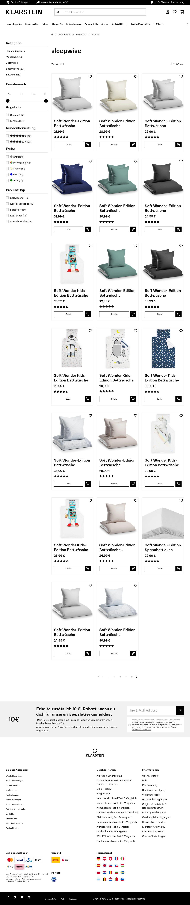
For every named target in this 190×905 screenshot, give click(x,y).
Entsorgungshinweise (154, 812)
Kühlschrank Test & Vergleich (113, 826)
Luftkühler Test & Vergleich (112, 831)
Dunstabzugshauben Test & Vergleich (117, 812)
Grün (16, 180)
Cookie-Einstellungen (154, 836)
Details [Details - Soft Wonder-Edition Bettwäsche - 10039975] (159, 229)
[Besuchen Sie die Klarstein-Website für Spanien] (98, 865)
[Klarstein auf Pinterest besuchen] (37, 899)
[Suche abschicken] (58, 12)
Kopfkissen (18, 215)
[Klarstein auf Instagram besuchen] (9, 899)
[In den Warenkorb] (88, 144)
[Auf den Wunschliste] (90, 76)
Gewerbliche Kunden (153, 821)
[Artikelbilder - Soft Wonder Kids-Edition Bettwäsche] (72, 264)
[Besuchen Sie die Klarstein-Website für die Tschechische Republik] (116, 865)
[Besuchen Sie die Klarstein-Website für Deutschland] (98, 859)
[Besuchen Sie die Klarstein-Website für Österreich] (104, 859)
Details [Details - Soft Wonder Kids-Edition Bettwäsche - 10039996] (68, 399)
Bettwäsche (15, 68)
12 (133, 677)
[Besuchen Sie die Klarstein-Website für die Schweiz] (110, 859)
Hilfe (144, 780)
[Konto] (167, 12)
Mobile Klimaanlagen (18, 780)
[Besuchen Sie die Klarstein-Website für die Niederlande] (110, 879)
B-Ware (17, 121)
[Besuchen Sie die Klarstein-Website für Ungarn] (122, 865)
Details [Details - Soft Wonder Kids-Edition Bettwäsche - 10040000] (68, 314)
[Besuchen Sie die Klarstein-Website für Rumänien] (110, 872)
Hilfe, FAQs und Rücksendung (169, 2)
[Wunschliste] (174, 12)
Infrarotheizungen (16, 799)
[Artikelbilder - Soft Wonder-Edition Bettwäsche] (72, 94)
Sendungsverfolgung (153, 789)
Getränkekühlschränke (18, 808)
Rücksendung (149, 785)
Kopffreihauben (14, 794)
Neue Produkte (175, 24)
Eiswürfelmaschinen (17, 804)
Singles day (103, 793)
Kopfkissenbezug (22, 203)
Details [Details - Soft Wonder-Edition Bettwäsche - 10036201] (114, 144)
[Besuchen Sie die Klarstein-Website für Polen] (98, 872)
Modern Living (14, 56)
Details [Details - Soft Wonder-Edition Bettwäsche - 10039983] (68, 229)
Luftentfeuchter (14, 785)
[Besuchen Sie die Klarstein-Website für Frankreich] (116, 859)
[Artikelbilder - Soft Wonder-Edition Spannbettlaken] (163, 518)
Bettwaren (12, 62)
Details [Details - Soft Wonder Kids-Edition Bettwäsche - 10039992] (114, 399)
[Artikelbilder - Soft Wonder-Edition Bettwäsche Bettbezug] (117, 518)
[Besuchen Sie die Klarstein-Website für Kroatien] (104, 872)
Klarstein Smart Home (109, 775)
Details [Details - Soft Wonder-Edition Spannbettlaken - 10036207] (159, 568)
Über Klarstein (150, 775)
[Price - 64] (38, 94)
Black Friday (104, 788)
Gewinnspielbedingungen (156, 817)
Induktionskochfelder (17, 823)
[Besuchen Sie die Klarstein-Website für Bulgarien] (116, 872)
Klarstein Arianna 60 (153, 826)
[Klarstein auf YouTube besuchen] (28, 899)
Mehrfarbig (20, 162)
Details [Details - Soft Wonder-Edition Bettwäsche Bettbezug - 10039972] (114, 568)
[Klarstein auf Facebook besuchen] (18, 899)
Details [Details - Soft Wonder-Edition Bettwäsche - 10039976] (159, 314)
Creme (17, 168)
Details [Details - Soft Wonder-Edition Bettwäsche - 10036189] (68, 144)
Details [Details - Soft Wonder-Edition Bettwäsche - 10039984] (114, 314)
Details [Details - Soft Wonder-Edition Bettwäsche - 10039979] (159, 144)
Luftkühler (11, 813)
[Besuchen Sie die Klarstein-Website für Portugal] (116, 879)
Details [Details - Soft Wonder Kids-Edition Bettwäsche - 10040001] (68, 568)
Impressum (89, 898)
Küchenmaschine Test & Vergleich (116, 840)
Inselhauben (12, 789)
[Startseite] (55, 34)
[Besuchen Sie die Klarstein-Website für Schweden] (122, 872)
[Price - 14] (15, 94)
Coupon (17, 115)
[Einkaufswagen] (182, 12)
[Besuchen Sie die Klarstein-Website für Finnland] (98, 879)
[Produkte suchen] (100, 12)
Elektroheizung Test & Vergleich (114, 817)
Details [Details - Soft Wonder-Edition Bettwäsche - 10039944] (68, 483)
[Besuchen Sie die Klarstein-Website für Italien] (122, 859)
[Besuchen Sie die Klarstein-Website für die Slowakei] (110, 865)
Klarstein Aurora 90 (153, 831)
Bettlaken (13, 74)
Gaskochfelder (14, 827)
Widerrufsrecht (150, 794)
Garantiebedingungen (154, 799)
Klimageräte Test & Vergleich (113, 807)
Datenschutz (62, 898)
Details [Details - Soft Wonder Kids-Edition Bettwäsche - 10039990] (159, 399)
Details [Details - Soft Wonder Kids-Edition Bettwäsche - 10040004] (159, 483)
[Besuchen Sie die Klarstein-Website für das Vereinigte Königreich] (104, 865)
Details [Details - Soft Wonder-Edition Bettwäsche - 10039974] (114, 483)
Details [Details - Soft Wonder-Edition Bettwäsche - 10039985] (114, 229)
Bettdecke (18, 209)
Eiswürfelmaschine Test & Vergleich (117, 821)
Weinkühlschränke (16, 775)
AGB (75, 898)
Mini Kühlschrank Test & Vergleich (116, 836)
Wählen (177, 64)
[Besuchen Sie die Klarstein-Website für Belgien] (104, 879)
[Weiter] (188, 24)
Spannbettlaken (21, 221)
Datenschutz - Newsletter (141, 730)
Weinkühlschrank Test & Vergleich (116, 803)
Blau (16, 174)
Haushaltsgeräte (15, 51)
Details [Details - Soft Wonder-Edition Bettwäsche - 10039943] (114, 653)
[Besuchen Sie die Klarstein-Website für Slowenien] (122, 879)
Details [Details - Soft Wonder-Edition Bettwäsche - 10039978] (68, 653)
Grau (16, 156)
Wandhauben (13, 818)
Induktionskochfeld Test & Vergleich (117, 798)
